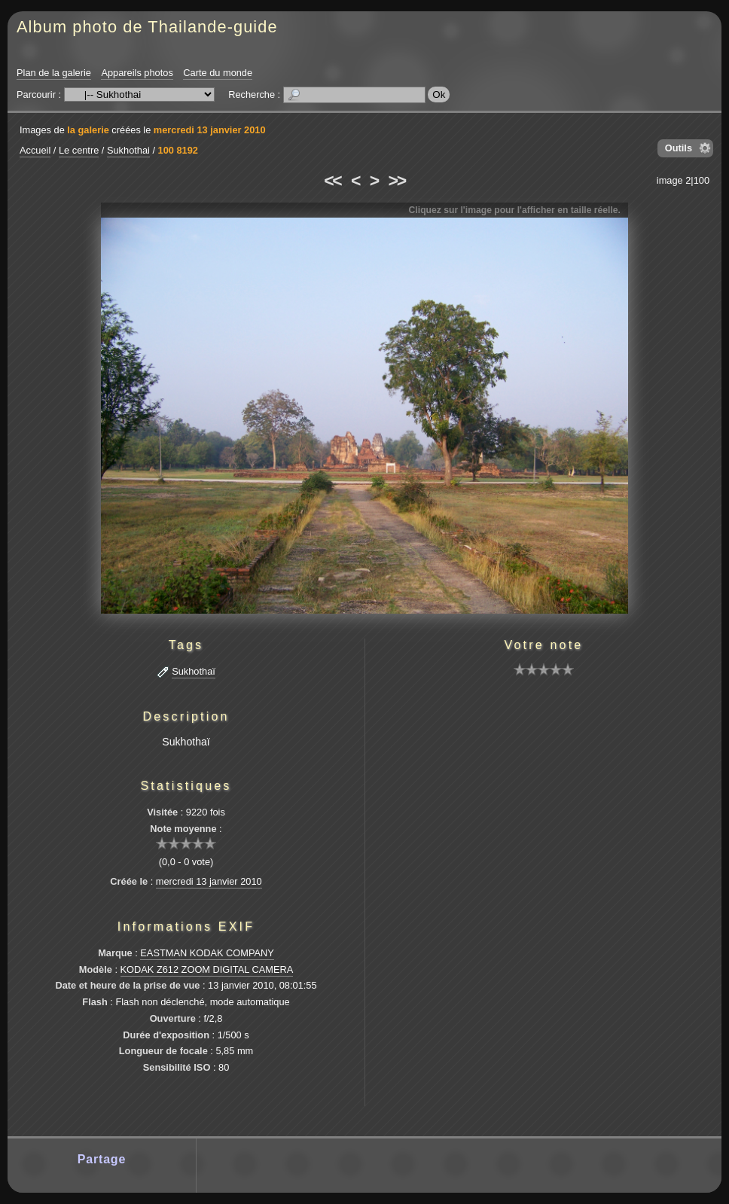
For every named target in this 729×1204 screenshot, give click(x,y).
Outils (678, 148)
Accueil (35, 150)
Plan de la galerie (54, 72)
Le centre (79, 150)
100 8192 (178, 150)
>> (397, 181)
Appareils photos (136, 72)
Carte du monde (217, 72)
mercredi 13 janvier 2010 (210, 130)
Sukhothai (128, 150)
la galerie (88, 130)
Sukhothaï (193, 671)
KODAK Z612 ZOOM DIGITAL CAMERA (207, 969)
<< (332, 181)
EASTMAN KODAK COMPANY (207, 953)
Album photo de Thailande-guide (147, 26)
